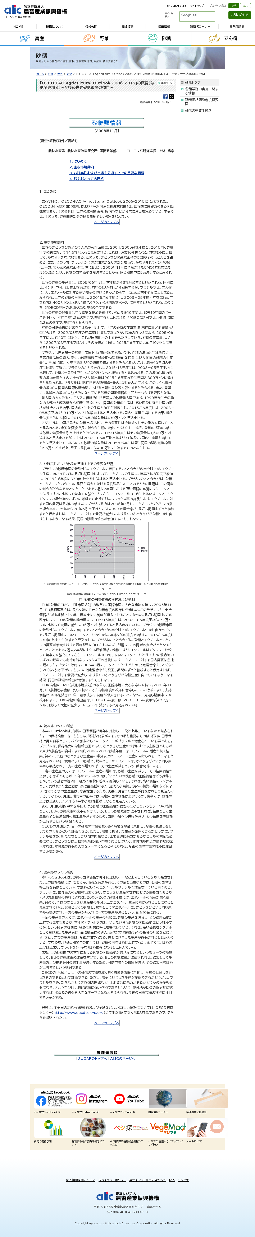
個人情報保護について (80, 1180)
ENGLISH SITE (176, 5)
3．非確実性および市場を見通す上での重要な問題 (106, 173)
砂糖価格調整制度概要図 (202, 102)
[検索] (192, 15)
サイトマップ (197, 5)
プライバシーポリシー (112, 1180)
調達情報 (127, 26)
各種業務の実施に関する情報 (201, 91)
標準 (234, 5)
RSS (172, 1180)
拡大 (245, 5)
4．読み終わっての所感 (86, 179)
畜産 (39, 38)
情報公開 (91, 26)
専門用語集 (236, 26)
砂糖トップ (193, 82)
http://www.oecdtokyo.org (78, 1012)
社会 (69, 74)
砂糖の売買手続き (198, 110)
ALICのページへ (122, 1058)
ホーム (40, 74)
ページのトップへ (106, 222)
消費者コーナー (200, 26)
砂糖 (166, 38)
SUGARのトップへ (92, 1058)
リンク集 (183, 1180)
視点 (60, 74)
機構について (55, 26)
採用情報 (164, 26)
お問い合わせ (240, 14)
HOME (18, 26)
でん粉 (230, 38)
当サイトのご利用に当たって (147, 1180)
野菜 (104, 38)
